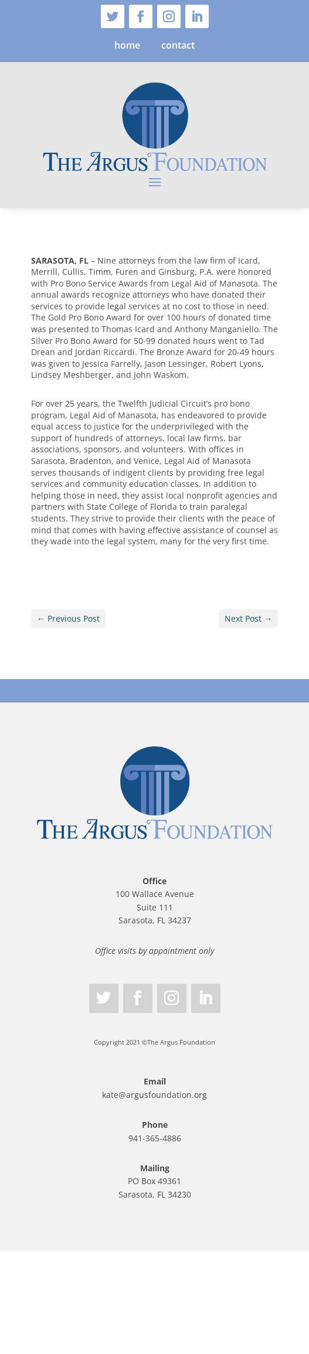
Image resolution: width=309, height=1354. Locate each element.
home (127, 45)
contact (178, 45)
